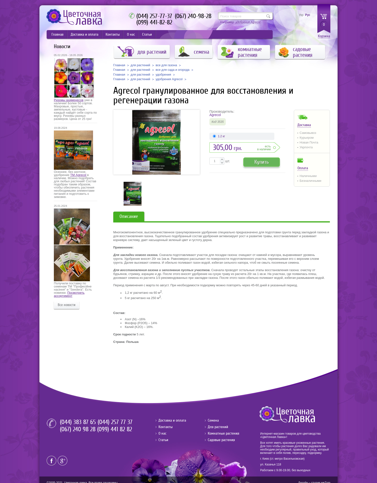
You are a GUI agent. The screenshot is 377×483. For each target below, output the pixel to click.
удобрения (163, 74)
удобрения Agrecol (169, 79)
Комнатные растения (223, 433)
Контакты (113, 34)
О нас (131, 34)
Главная (57, 34)
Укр (301, 15)
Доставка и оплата (84, 34)
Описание (128, 216)
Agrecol (215, 115)
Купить (261, 162)
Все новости (66, 305)
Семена (213, 420)
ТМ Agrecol (78, 175)
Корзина (324, 36)
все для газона (166, 65)
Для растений (218, 427)
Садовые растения (221, 440)
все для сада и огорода (172, 70)
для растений (140, 65)
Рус (307, 15)
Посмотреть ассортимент (69, 294)
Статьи (147, 34)
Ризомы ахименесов (68, 100)
